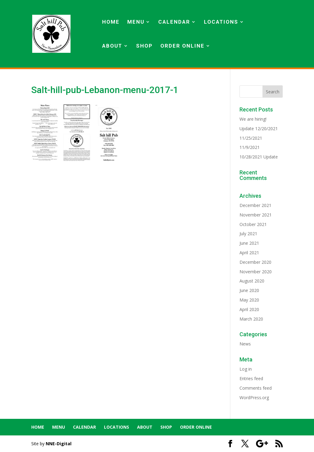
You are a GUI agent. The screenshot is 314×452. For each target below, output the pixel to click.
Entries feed (251, 378)
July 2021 (248, 233)
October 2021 (253, 224)
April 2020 (249, 309)
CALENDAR (174, 22)
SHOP (144, 46)
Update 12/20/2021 (258, 128)
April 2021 (249, 252)
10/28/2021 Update (258, 157)
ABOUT (112, 46)
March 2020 (251, 319)
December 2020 (255, 262)
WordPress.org (254, 397)
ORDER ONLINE (182, 46)
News (245, 344)
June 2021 (249, 243)
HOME (111, 22)
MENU (135, 22)
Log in (245, 369)
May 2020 (249, 300)
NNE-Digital (58, 443)
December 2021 (255, 205)
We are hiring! (252, 119)
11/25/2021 (250, 138)
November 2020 (255, 272)
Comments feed (255, 388)
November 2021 (255, 215)
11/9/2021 (249, 147)
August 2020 (251, 281)
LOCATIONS (221, 22)
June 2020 (249, 290)
